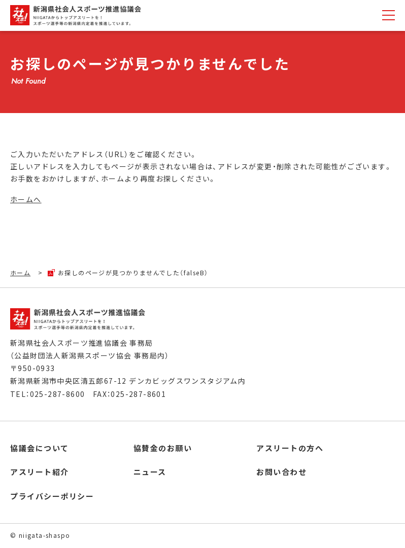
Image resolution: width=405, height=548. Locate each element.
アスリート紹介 (39, 471)
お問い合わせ (281, 471)
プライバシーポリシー (52, 496)
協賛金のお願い (162, 448)
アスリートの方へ (289, 448)
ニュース (149, 471)
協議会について (39, 448)
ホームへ (26, 199)
